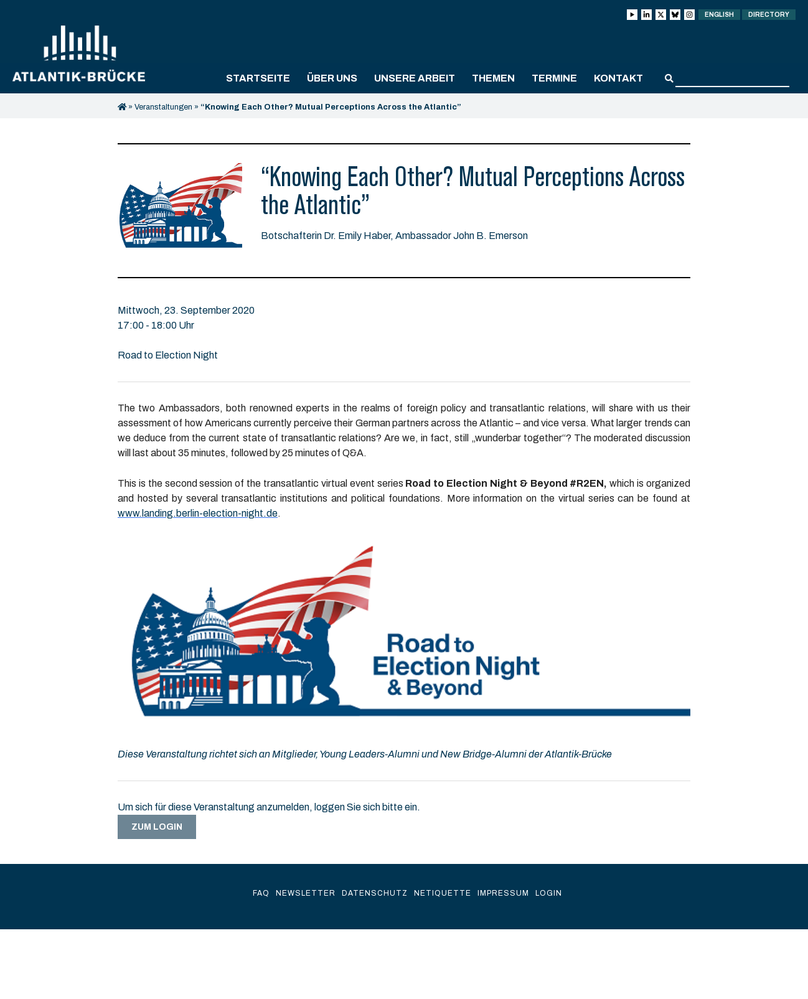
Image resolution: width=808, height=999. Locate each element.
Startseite (258, 78)
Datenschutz (375, 893)
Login (548, 893)
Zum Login (156, 827)
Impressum (503, 893)
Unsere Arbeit (414, 78)
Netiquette (442, 893)
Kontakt (618, 78)
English (719, 14)
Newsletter (306, 893)
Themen (493, 78)
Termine (554, 78)
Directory (768, 14)
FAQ (261, 893)
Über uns (332, 78)
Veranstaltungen (163, 107)
